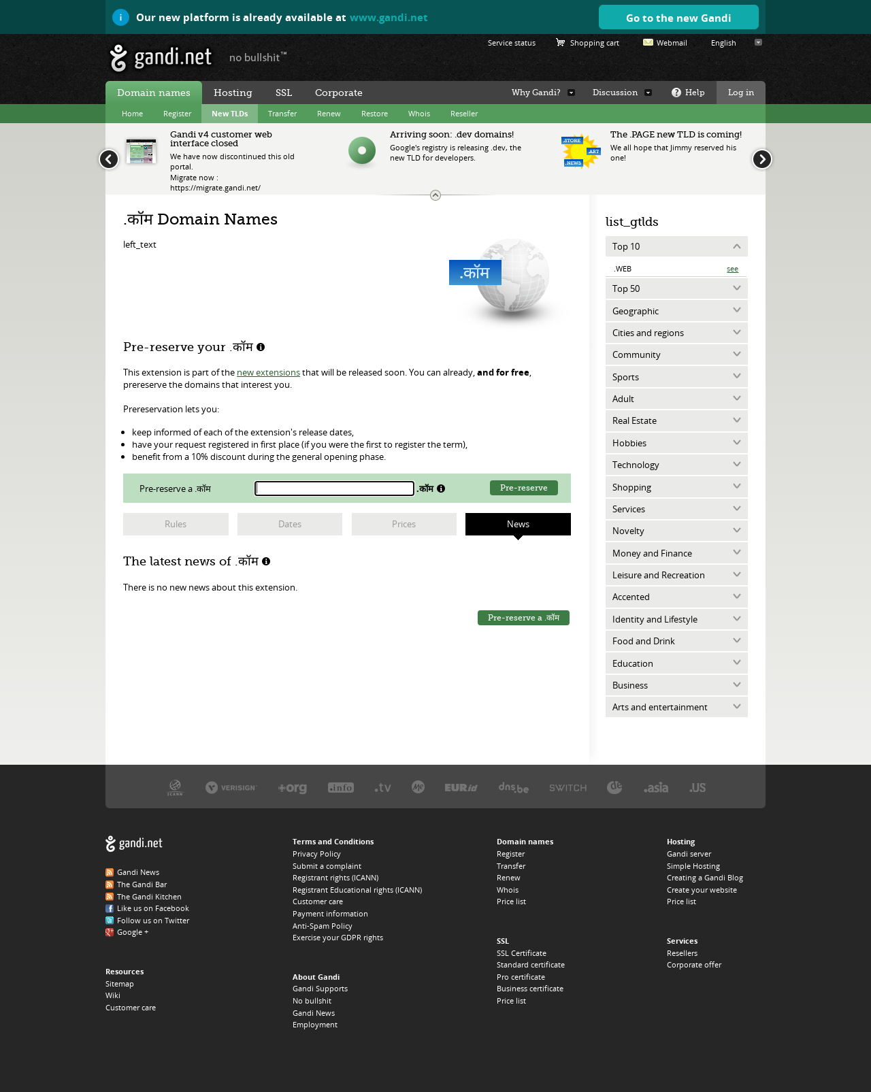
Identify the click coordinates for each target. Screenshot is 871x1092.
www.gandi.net (389, 17)
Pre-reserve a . (176, 488)
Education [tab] (632, 663)
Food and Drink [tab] (643, 641)
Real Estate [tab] (634, 420)
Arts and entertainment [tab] (660, 707)
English (723, 42)
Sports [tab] (625, 377)
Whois (419, 113)
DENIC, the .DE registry (615, 787)
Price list (511, 901)
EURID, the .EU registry (461, 787)
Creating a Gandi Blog (705, 877)
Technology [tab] (635, 465)
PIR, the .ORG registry (293, 787)
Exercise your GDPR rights (338, 937)
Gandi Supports (320, 988)
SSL (284, 92)
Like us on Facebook (153, 908)
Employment (315, 1024)
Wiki (112, 995)
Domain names (154, 92)
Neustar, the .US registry (697, 787)
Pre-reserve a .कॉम (523, 618)
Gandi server (689, 853)
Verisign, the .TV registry (382, 787)
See (732, 268)
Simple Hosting (693, 866)
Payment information (330, 913)
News (518, 524)
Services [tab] (628, 509)
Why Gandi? (536, 92)
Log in (741, 92)
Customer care (130, 1007)
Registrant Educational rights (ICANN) (357, 889)
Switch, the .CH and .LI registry (568, 787)
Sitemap (119, 983)
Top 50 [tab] (626, 288)
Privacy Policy (317, 853)
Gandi (160, 58)
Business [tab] (630, 685)
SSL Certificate (521, 953)
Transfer (282, 113)
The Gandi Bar (142, 884)
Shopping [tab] (631, 487)
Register (177, 113)
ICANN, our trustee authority (175, 787)
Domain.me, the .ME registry (418, 787)
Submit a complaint (327, 866)
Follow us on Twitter (153, 920)
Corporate (339, 92)
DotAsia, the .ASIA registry (656, 787)
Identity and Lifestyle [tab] (654, 619)
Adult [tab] (623, 399)
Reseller (464, 113)
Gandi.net (134, 844)
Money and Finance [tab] (652, 553)
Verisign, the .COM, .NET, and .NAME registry (231, 787)
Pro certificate (521, 977)
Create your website (702, 889)
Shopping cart (594, 42)
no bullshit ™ (258, 56)
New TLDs (230, 113)
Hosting (233, 92)
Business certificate (530, 988)
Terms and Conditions (333, 841)
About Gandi (316, 977)
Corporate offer (694, 964)
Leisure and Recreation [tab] (658, 575)
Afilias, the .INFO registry (341, 787)
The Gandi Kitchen (149, 896)
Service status (512, 42)
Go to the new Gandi (679, 17)
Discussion (615, 92)
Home (132, 113)
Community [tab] (636, 354)
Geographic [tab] (635, 311)
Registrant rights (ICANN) (335, 877)
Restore (374, 113)
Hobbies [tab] (629, 443)
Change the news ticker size (435, 195)
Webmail (672, 42)
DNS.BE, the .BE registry (513, 787)
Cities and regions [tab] (648, 333)
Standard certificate (531, 964)
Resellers (682, 953)
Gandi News (138, 872)
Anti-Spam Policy (322, 926)
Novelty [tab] (628, 531)
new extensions (268, 372)
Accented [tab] (631, 597)
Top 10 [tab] (626, 246)
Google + (132, 932)
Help (695, 92)
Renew (329, 113)
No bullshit (312, 1000)
